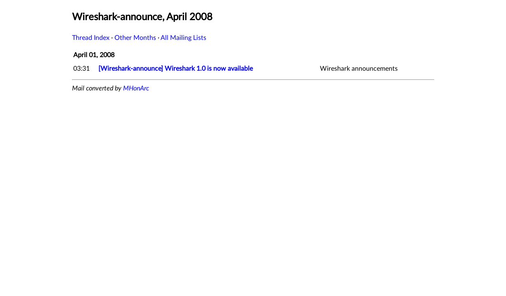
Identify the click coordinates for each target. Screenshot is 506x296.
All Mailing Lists (183, 38)
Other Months (135, 38)
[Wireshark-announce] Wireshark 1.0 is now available (175, 68)
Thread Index (91, 38)
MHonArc (136, 88)
